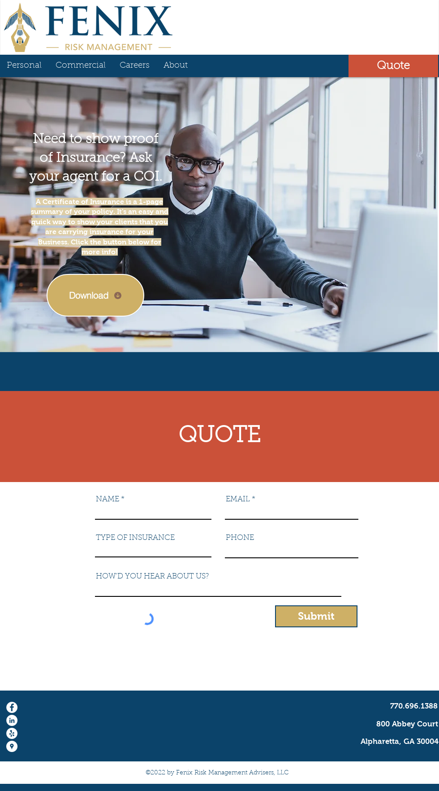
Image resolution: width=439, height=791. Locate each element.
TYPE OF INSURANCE (135, 538)
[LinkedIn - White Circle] (11, 720)
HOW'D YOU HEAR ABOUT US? (152, 576)
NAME (107, 499)
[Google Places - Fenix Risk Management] (11, 746)
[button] (393, 66)
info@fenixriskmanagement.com (379, 673)
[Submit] (316, 616)
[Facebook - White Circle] (11, 707)
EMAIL (238, 499)
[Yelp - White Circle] (11, 733)
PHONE (240, 538)
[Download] (95, 295)
